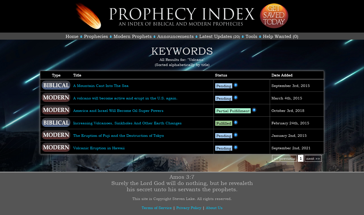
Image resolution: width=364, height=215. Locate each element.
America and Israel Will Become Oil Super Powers (118, 110)
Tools (251, 36)
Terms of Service (157, 207)
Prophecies (96, 36)
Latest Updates (215, 36)
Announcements (175, 36)
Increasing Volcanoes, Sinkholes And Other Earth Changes (127, 122)
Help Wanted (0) (280, 36)
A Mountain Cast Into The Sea (101, 85)
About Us (214, 207)
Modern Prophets (133, 36)
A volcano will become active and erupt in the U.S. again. (125, 98)
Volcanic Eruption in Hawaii (99, 147)
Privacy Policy (188, 207)
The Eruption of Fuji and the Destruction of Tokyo (118, 135)
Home (72, 36)
